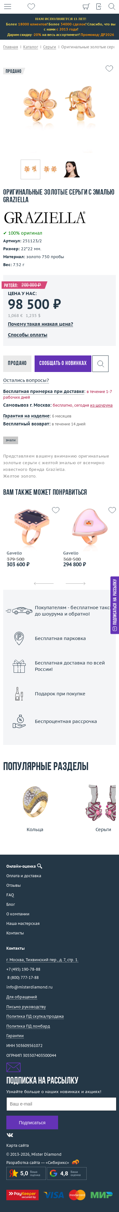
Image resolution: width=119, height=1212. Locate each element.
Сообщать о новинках (63, 364)
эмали (11, 440)
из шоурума (101, 405)
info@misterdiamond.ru (29, 987)
